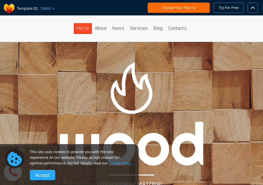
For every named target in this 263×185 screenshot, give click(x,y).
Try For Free (229, 7)
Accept (42, 175)
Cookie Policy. (120, 163)
